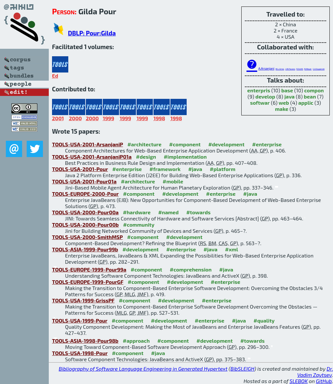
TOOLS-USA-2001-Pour (80, 169)
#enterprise (267, 144)
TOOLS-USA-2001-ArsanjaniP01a (92, 156)
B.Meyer (308, 69)
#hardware (137, 212)
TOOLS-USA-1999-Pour (79, 320)
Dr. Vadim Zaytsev (315, 371)
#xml (231, 249)
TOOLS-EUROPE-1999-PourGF (87, 282)
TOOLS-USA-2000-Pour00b (85, 224)
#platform (222, 169)
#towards (198, 212)
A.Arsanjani (266, 68)
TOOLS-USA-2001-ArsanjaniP (87, 144)
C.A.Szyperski (319, 69)
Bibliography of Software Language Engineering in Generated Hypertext (143, 368)
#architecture (144, 144)
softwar (260, 102)
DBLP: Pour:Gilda (92, 33)
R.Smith (299, 69)
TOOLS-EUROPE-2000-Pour (85, 194)
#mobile (173, 181)
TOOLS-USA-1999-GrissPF (83, 300)
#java (195, 169)
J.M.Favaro (290, 69)
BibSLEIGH (242, 368)
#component (185, 144)
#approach (136, 341)
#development (226, 144)
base (287, 90)
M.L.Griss (279, 69)
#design (146, 156)
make (281, 109)
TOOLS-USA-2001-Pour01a (84, 181)
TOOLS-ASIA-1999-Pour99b (85, 249)
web (284, 102)
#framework (165, 169)
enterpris (258, 90)
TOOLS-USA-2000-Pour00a (85, 212)
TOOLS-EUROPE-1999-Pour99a (89, 269)
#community (138, 224)
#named (168, 212)
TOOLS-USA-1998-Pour (80, 353)
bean (310, 96)
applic (305, 102)
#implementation (185, 156)
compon (314, 90)
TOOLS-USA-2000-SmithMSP (87, 237)
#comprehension (191, 269)
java (289, 96)
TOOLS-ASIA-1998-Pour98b (85, 341)
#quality (264, 320)
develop (265, 96)
